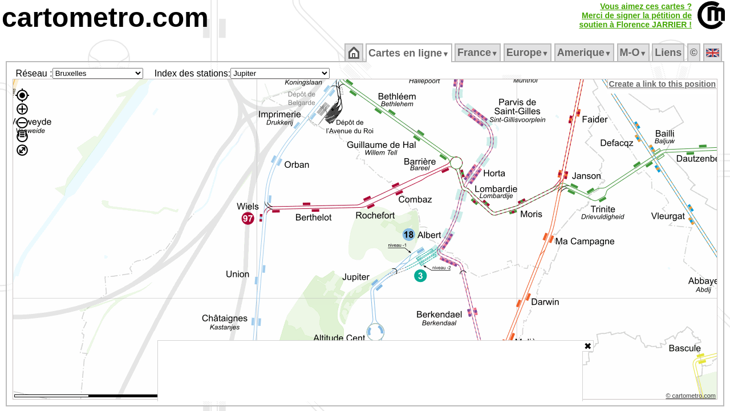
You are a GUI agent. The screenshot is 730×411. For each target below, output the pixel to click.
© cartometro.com (692, 397)
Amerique (585, 52)
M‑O (633, 52)
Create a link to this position (663, 83)
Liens (669, 52)
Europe (528, 52)
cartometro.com (105, 17)
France (478, 52)
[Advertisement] (370, 371)
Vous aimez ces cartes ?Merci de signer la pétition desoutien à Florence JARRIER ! (635, 15)
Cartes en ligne (410, 53)
